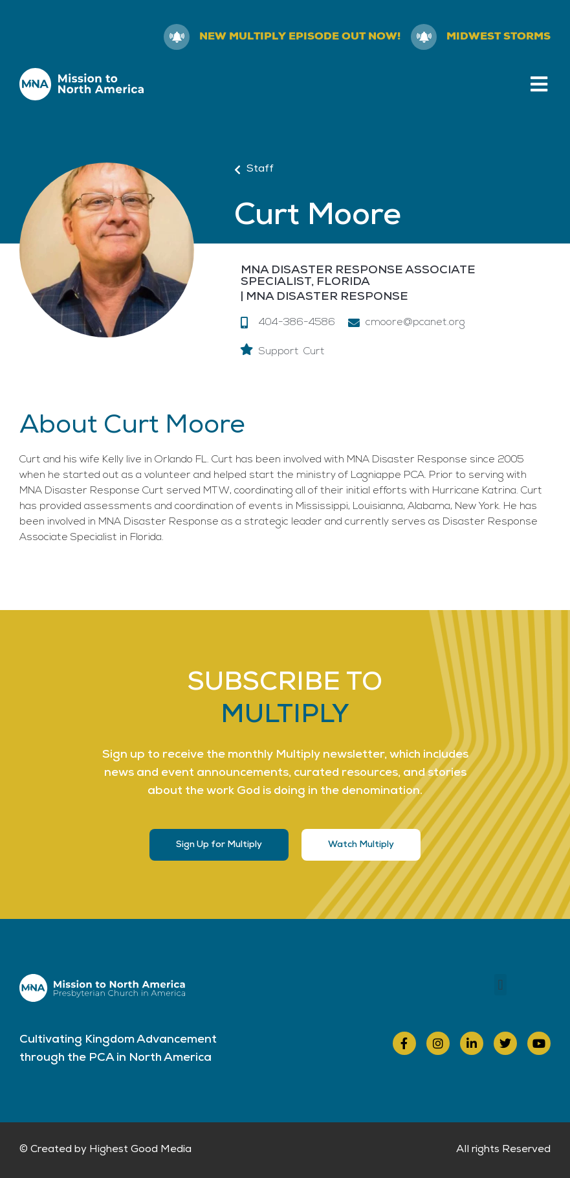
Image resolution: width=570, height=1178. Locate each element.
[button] (539, 84)
